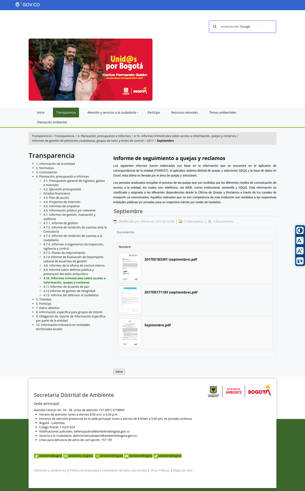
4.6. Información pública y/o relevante (69, 210)
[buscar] (242, 27)
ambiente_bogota (78, 456)
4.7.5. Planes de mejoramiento (64, 253)
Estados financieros (56, 193)
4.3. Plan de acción (56, 198)
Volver (119, 371)
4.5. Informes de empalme (61, 206)
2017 (150, 141)
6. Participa (43, 304)
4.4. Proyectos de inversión (61, 202)
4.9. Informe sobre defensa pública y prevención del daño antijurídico (68, 272)
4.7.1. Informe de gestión (60, 223)
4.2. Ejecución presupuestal (62, 189)
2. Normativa (45, 168)
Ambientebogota (109, 456)
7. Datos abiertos (48, 308)
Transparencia (41, 136)
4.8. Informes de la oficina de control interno (74, 265)
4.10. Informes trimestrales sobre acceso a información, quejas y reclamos (185, 136)
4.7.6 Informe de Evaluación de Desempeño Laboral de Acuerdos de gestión (73, 259)
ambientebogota (167, 456)
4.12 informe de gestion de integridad (69, 291)
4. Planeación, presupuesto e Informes (104, 136)
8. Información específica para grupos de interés (69, 312)
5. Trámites (43, 299)
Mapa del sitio (182, 470)
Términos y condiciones (50, 470)
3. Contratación (46, 172)
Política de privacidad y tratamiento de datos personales (108, 470)
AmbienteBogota (48, 456)
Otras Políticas (160, 470)
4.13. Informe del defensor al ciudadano (70, 295)
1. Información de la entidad (55, 164)
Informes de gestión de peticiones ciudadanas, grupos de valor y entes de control (88, 141)
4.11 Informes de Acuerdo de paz (66, 287)
